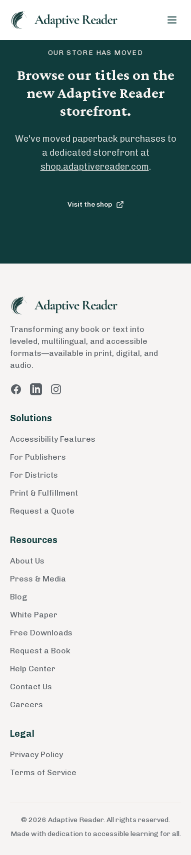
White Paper (34, 614)
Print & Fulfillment (44, 493)
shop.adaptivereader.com (94, 166)
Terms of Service (43, 772)
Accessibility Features (53, 439)
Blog (18, 596)
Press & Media (38, 578)
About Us (27, 561)
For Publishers (38, 457)
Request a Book (40, 650)
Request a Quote (42, 511)
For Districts (34, 475)
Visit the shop (96, 204)
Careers (26, 704)
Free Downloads (41, 632)
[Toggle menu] (172, 20)
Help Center (33, 668)
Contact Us (31, 686)
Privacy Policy (36, 754)
